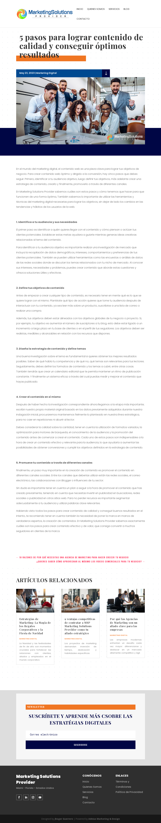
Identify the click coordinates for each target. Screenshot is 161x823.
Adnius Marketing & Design (104, 818)
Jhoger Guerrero (64, 818)
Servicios (114, 9)
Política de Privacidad (129, 792)
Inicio (80, 9)
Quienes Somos (96, 9)
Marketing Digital (46, 73)
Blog (126, 9)
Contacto (83, 19)
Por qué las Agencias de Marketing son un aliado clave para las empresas (124, 624)
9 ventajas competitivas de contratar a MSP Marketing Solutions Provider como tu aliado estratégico (80, 626)
